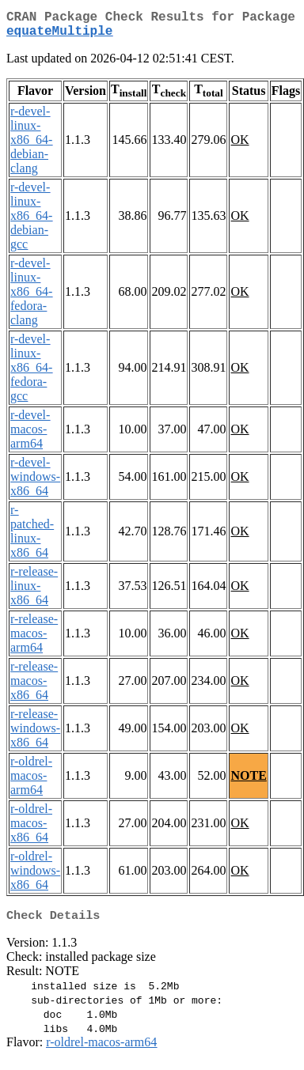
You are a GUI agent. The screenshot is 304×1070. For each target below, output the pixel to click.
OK (239, 146)
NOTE (248, 781)
